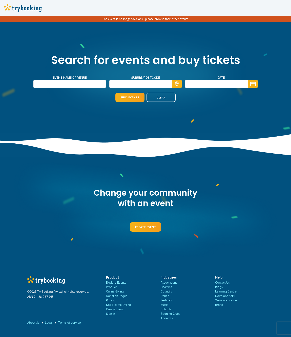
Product (111, 287)
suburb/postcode (145, 77)
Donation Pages (116, 296)
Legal (48, 322)
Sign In (110, 313)
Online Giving (115, 291)
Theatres (167, 318)
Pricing (110, 300)
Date (221, 77)
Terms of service (69, 322)
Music (164, 304)
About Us (33, 322)
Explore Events (116, 282)
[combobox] (145, 84)
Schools (166, 309)
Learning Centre (226, 291)
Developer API (225, 296)
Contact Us (222, 282)
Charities (166, 287)
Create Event (145, 227)
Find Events (129, 97)
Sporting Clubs (170, 313)
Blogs (219, 287)
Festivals (166, 300)
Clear (161, 97)
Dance (165, 296)
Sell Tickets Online (118, 304)
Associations (169, 282)
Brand (219, 304)
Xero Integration (226, 300)
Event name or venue (70, 77)
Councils (166, 291)
